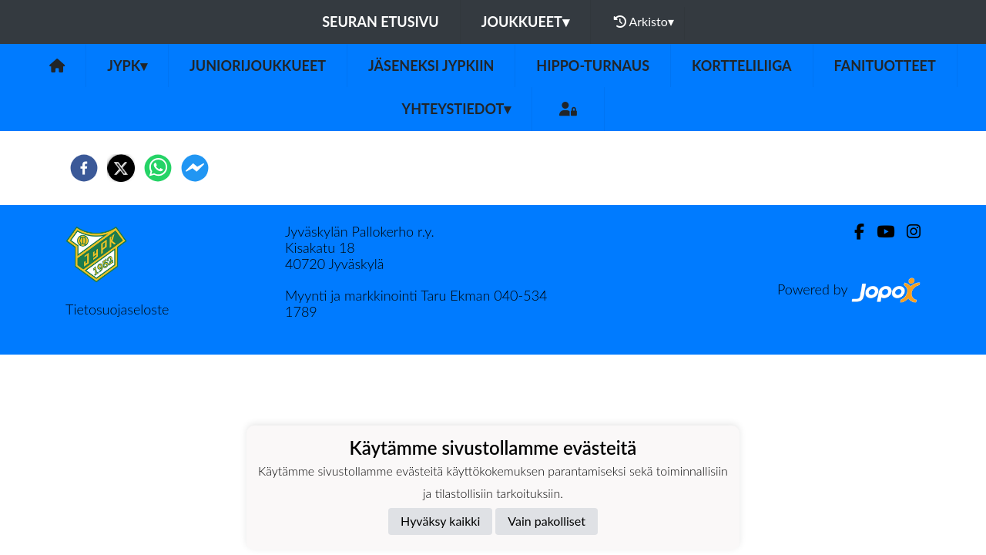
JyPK (127, 65)
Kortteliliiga (742, 65)
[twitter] (121, 168)
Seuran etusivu (380, 21)
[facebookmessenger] (195, 168)
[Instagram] (907, 232)
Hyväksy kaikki (440, 520)
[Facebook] (853, 232)
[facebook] (84, 168)
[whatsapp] (158, 168)
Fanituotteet (885, 65)
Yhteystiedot (456, 108)
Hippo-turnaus (592, 65)
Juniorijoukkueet (257, 65)
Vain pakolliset (546, 520)
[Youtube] (879, 232)
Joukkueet (525, 21)
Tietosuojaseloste (117, 309)
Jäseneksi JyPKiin (431, 65)
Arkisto (644, 21)
